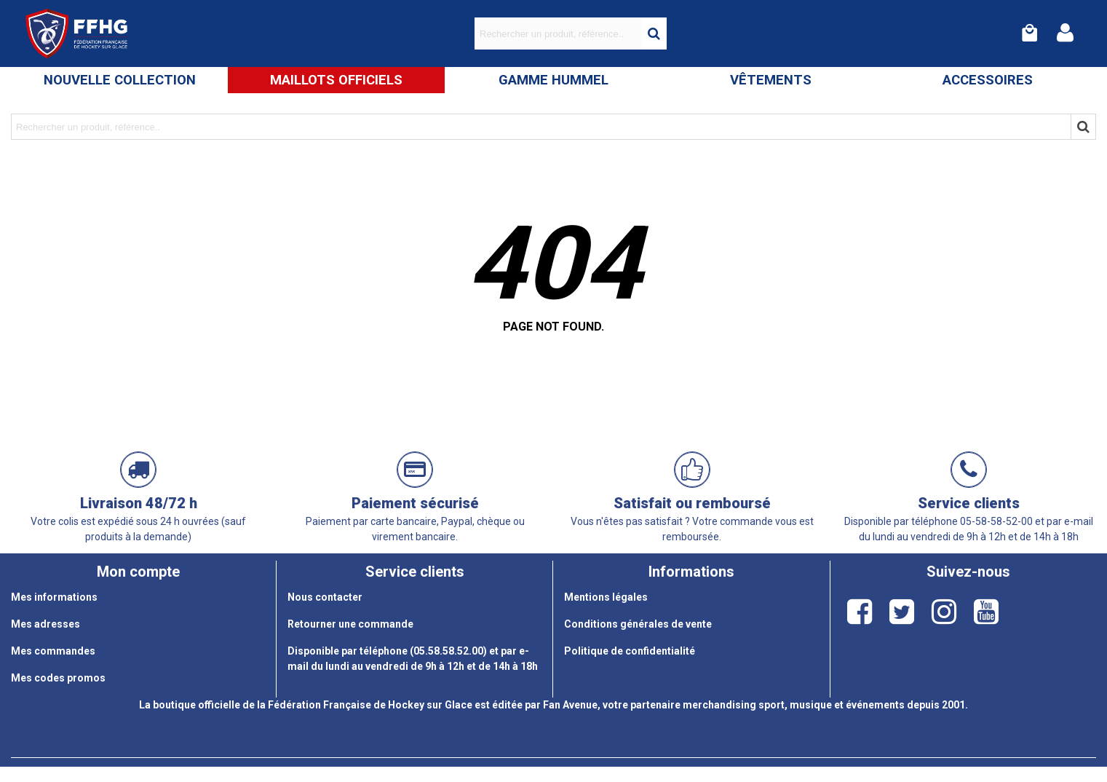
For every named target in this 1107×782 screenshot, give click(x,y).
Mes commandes (53, 651)
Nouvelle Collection (120, 80)
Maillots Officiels (336, 80)
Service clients (969, 503)
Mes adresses (45, 624)
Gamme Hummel (553, 80)
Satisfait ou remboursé (692, 503)
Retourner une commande (350, 624)
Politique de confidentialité (629, 651)
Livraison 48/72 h (138, 503)
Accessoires (988, 80)
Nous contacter (324, 597)
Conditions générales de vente (638, 624)
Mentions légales (606, 597)
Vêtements (771, 80)
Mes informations (54, 597)
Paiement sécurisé (415, 503)
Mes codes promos (58, 678)
